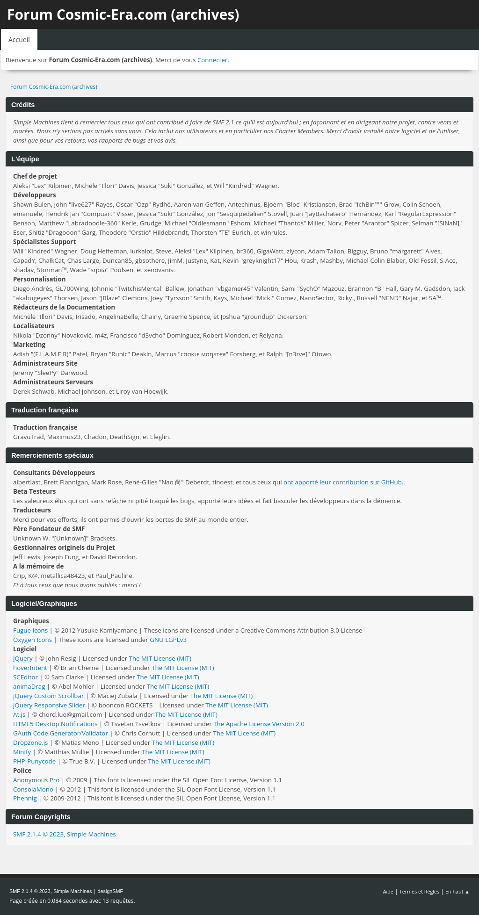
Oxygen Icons (32, 639)
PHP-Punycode (34, 761)
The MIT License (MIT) (160, 658)
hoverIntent (30, 667)
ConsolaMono (33, 789)
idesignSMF (109, 891)
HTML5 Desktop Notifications (55, 724)
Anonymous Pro (36, 780)
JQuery (23, 658)
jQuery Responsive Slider (49, 705)
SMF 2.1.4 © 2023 (38, 834)
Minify (22, 752)
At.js (19, 714)
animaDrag (29, 686)
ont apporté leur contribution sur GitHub (342, 482)
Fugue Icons (30, 630)
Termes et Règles (419, 891)
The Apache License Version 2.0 (259, 724)
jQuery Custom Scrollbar (48, 696)
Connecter (212, 60)
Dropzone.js (30, 742)
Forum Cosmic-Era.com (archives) (123, 14)
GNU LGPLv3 (168, 639)
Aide (388, 891)
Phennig (25, 798)
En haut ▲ (457, 891)
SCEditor (25, 677)
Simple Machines (91, 834)
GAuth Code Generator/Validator (60, 733)
